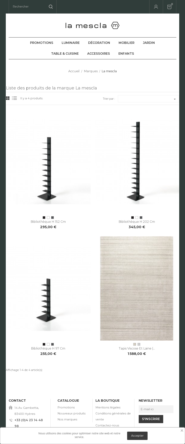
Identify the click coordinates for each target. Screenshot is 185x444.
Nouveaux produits (71, 413)
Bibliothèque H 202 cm (137, 222)
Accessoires (98, 53)
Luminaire (71, 43)
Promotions (41, 43)
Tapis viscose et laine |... (137, 348)
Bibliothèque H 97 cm (48, 348)
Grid (8, 98)
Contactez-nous (107, 425)
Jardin (149, 43)
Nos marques (67, 419)
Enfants (126, 53)
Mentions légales (107, 407)
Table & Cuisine (65, 53)
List (15, 98)
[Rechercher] (33, 7)
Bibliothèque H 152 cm (48, 222)
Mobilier (126, 43)
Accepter (137, 435)
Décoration (99, 43)
